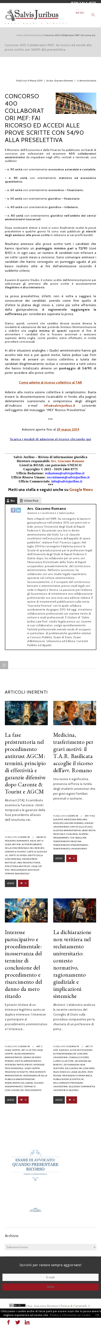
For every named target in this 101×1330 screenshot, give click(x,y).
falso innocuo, (62, 1072)
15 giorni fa (72, 1046)
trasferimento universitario (70, 848)
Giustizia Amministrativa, (67, 830)
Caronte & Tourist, (15, 851)
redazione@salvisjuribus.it (65, 473)
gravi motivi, (89, 830)
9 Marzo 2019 (35, 80)
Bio (13, 500)
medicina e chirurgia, (65, 834)
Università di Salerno (66, 1090)
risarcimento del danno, (19, 1083)
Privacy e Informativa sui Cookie (70, 1315)
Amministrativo (33, 35)
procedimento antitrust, (25, 870)
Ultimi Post (31, 500)
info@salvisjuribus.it (59, 405)
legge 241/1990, (33, 1068)
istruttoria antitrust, (18, 866)
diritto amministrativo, (28, 1061)
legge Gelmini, (79, 1072)
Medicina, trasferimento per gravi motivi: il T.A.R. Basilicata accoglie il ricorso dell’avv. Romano (73, 752)
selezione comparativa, (82, 1086)
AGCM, (33, 840)
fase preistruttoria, (29, 862)
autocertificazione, (81, 1050)
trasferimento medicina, (67, 841)
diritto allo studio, (81, 826)
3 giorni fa (72, 816)
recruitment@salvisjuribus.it (68, 477)
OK (97, 1315)
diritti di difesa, (18, 855)
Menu (80, 12)
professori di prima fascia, (77, 1075)
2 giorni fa (24, 837)
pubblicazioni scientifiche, (69, 1079)
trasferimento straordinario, (71, 845)
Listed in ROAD (31, 465)
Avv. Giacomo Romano (61, 80)
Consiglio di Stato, (79, 1057)
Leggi (10, 883)
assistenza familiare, (76, 819)
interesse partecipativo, (19, 1064)
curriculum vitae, (63, 1061)
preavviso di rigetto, (17, 1072)
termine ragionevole (17, 873)
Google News (81, 489)
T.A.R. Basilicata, (78, 837)
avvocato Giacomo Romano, (68, 823)
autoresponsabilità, (65, 1053)
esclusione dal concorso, (80, 1068)
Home (20, 35)
